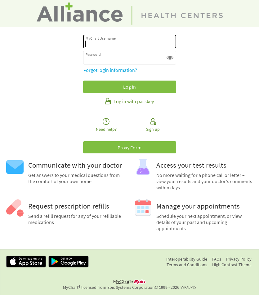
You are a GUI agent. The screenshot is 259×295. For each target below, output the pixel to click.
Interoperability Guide (186, 259)
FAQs (216, 259)
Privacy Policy (239, 259)
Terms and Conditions (187, 264)
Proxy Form (129, 147)
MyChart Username (101, 38)
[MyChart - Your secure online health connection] (130, 13)
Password (93, 54)
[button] (170, 57)
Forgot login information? (110, 70)
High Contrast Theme (232, 264)
